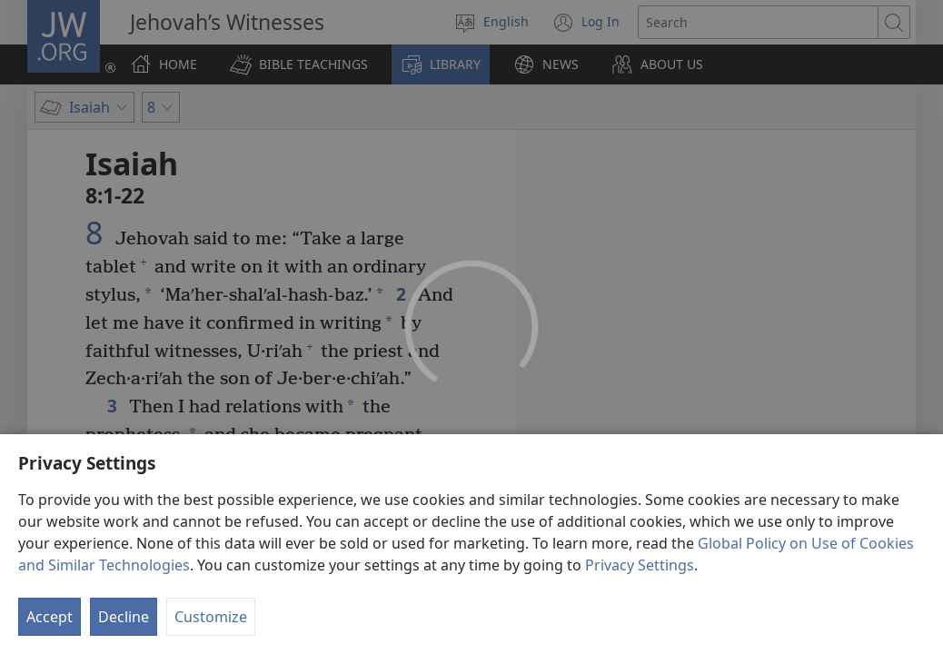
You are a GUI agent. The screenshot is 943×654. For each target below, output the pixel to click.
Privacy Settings (639, 629)
